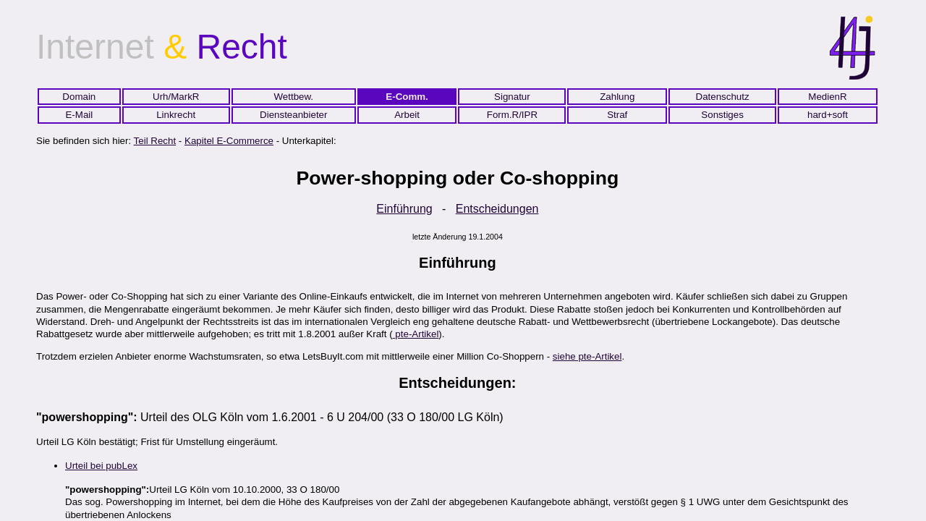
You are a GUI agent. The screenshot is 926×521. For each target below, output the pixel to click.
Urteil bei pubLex (101, 465)
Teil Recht (155, 140)
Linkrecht (175, 114)
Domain (78, 96)
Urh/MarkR (176, 96)
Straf (617, 114)
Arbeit (407, 114)
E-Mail (79, 114)
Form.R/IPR (512, 114)
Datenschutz (722, 96)
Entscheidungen (497, 209)
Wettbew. (293, 96)
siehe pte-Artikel (587, 356)
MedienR (827, 96)
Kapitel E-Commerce (228, 140)
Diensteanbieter (293, 114)
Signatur (512, 96)
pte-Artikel (416, 334)
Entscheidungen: (457, 383)
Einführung (404, 209)
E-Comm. (407, 96)
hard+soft (827, 114)
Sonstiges (722, 114)
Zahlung (617, 96)
